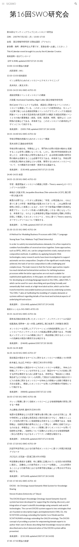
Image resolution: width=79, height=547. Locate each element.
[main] (39, 14)
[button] (3, 3)
